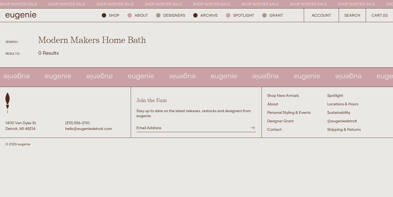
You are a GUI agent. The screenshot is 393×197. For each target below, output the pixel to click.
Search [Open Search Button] (352, 15)
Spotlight (240, 15)
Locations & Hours (342, 104)
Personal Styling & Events (289, 112)
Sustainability (338, 112)
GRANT (272, 15)
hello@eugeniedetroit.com (88, 128)
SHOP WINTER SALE (19, 4)
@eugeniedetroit (342, 120)
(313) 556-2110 (77, 122)
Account (321, 15)
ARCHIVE (205, 15)
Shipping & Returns (344, 129)
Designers (170, 15)
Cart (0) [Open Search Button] (379, 15)
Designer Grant (280, 120)
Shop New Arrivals (283, 95)
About (137, 15)
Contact (274, 129)
